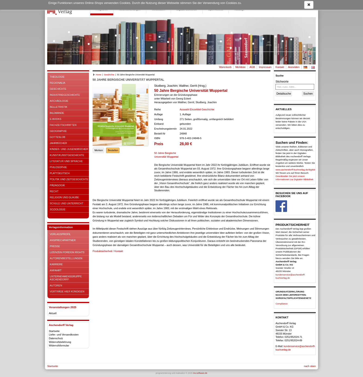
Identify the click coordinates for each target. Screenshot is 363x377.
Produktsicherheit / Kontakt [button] (108, 251)
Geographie (58, 131)
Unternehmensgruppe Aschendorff (66, 278)
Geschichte (58, 88)
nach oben (310, 366)
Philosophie (58, 167)
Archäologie (59, 100)
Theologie (57, 76)
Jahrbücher (58, 143)
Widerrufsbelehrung (60, 342)
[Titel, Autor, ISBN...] (294, 87)
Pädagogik (57, 185)
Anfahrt (56, 270)
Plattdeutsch (60, 173)
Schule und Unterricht (66, 203)
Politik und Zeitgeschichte (69, 179)
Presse (55, 246)
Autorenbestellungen (66, 258)
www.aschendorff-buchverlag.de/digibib (295, 169)
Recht (54, 191)
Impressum (265, 67)
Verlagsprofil (60, 234)
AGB (252, 67)
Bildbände (57, 113)
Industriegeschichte (65, 94)
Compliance (281, 303)
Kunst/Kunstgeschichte (67, 155)
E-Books (55, 119)
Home (98, 74)
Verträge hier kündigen (67, 291)
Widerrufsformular (59, 345)
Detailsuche (283, 93)
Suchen (308, 93)
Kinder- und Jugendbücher (69, 149)
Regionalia (57, 82)
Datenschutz (56, 338)
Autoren (56, 285)
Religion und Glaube (64, 197)
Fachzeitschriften (63, 125)
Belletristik (58, 106)
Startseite (54, 331)
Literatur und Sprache (66, 161)
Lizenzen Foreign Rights (67, 252)
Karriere (56, 264)
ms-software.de (200, 373)
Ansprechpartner (63, 240)
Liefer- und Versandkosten (63, 334)
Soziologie (57, 209)
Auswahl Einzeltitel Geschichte (197, 109)
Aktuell (52, 313)
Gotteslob (57, 137)
